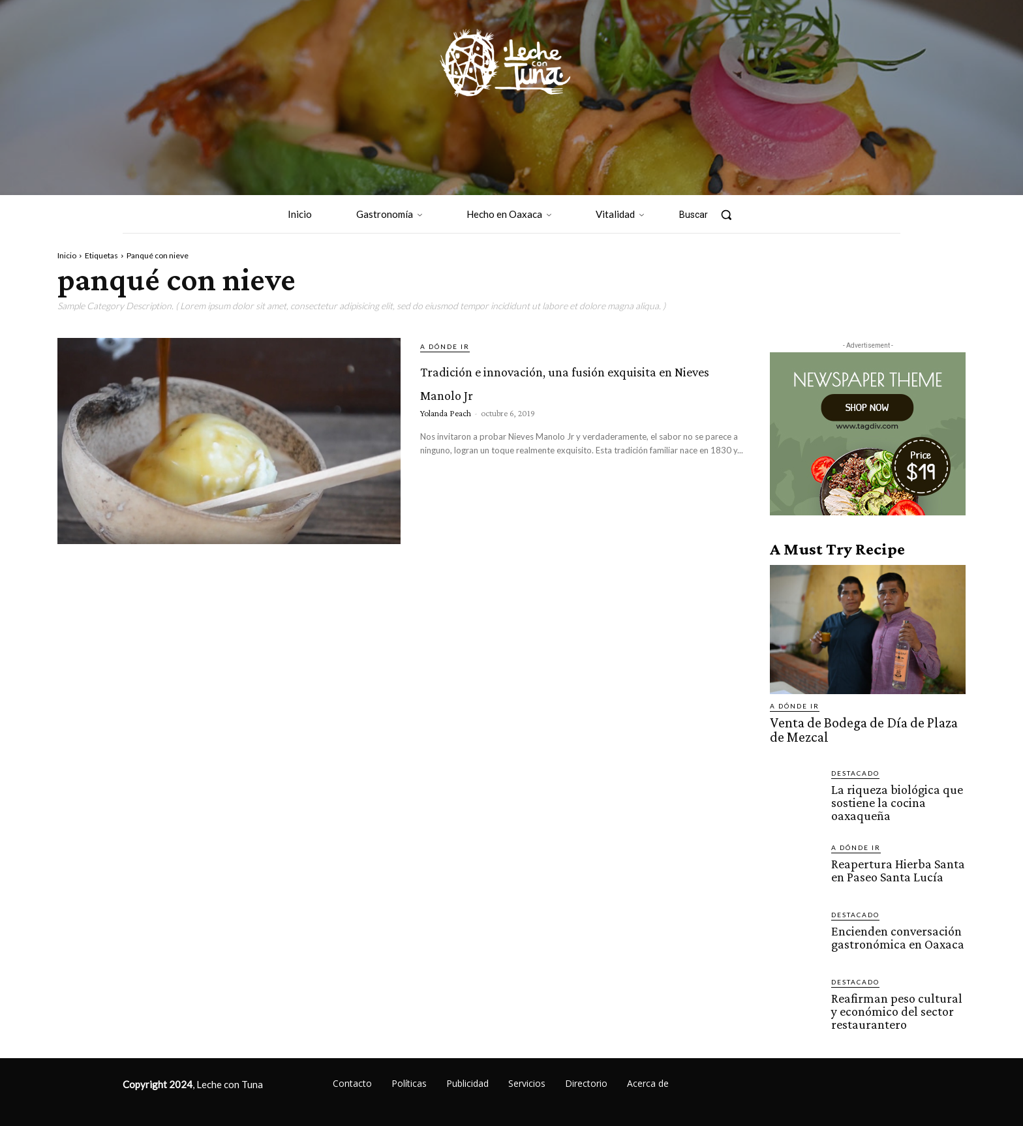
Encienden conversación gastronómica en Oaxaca (894, 931)
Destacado (855, 769)
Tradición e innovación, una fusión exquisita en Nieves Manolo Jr (560, 391)
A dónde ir (445, 346)
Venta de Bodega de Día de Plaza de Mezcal (860, 728)
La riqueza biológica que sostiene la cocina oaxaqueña (892, 797)
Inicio (66, 255)
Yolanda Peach (445, 436)
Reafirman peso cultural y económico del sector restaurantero (897, 1004)
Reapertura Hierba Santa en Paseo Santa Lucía (895, 864)
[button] (711, 214)
